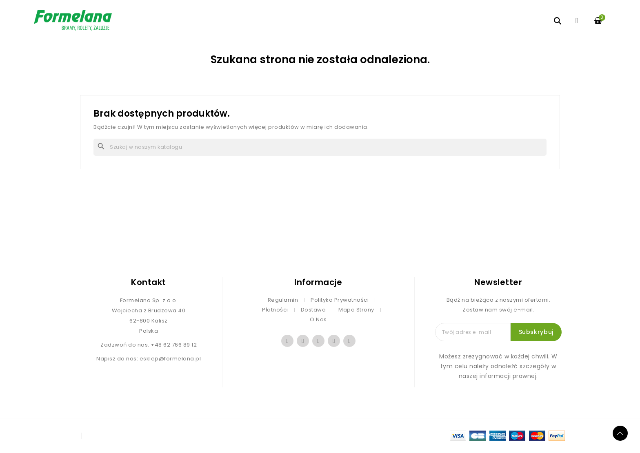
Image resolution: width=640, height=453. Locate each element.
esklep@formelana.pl (170, 358)
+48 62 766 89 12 (174, 345)
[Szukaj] (320, 147)
